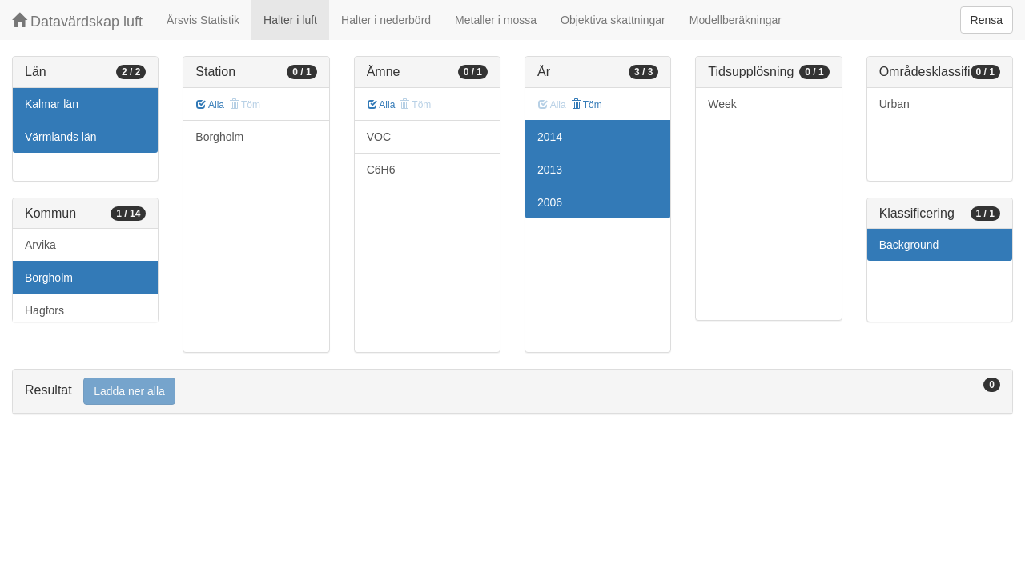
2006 (549, 202)
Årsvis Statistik (203, 20)
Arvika (40, 244)
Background (909, 244)
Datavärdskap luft (77, 21)
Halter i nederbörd (386, 20)
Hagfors (44, 310)
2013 (549, 169)
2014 (549, 136)
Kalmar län (51, 104)
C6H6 (381, 169)
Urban (894, 104)
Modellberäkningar (735, 20)
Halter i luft (290, 20)
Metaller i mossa (496, 20)
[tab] (512, 392)
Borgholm (49, 277)
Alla (210, 104)
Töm (586, 104)
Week (722, 104)
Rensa (987, 20)
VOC (379, 136)
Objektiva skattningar (613, 20)
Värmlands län (61, 136)
